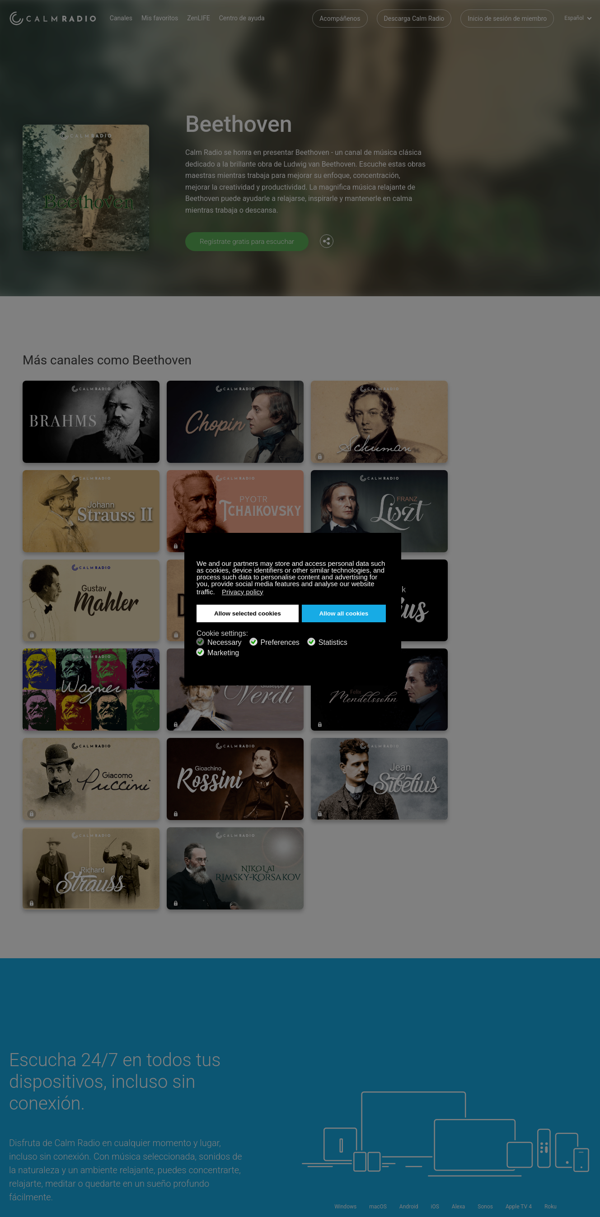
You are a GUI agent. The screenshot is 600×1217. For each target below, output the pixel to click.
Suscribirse (129, 1068)
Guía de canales (242, 1097)
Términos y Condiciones (42, 1112)
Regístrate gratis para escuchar (249, 241)
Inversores (234, 1112)
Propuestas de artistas (146, 1097)
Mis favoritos (165, 18)
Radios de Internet (34, 1097)
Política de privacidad (144, 1112)
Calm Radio (55, 18)
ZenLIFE (203, 18)
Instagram (585, 1067)
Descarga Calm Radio (414, 18)
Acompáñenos (339, 18)
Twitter (555, 1067)
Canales (126, 18)
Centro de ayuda (247, 18)
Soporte (20, 1068)
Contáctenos (238, 1068)
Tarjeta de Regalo (33, 1082)
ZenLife (124, 1082)
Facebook (525, 1067)
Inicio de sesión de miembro (507, 18)
